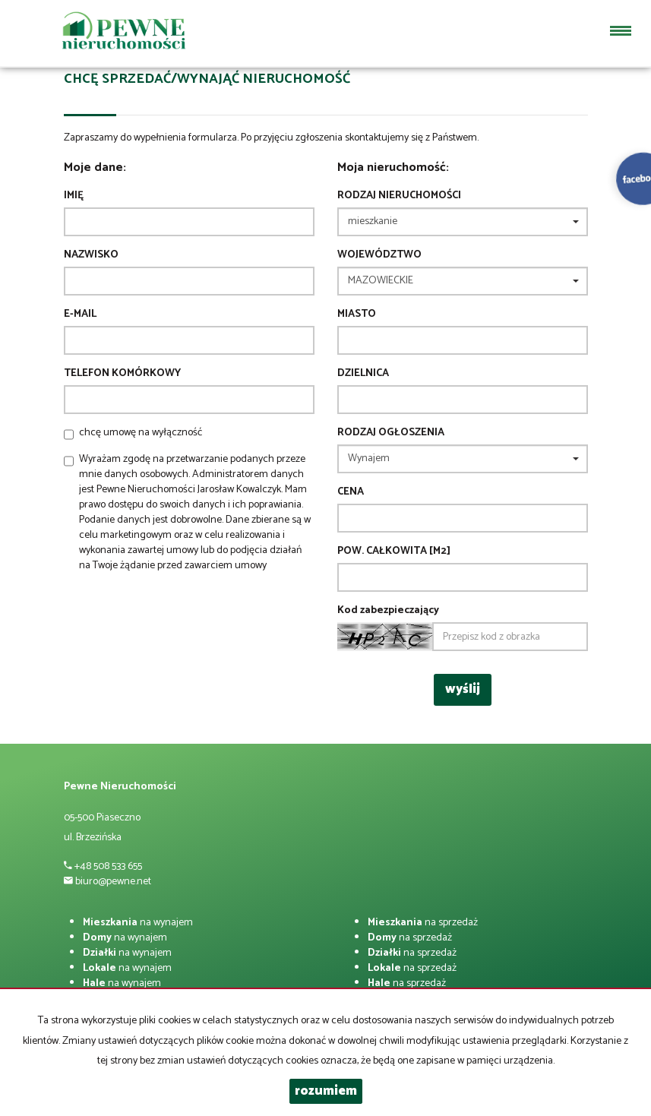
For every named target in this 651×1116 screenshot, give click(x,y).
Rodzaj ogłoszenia (390, 433)
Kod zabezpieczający (388, 610)
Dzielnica (363, 373)
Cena (350, 492)
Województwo (379, 255)
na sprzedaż (423, 922)
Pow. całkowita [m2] (393, 551)
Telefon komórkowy (122, 373)
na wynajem (138, 922)
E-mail (80, 314)
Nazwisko (91, 255)
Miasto (356, 314)
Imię (74, 196)
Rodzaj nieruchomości (399, 196)
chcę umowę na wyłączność (140, 432)
